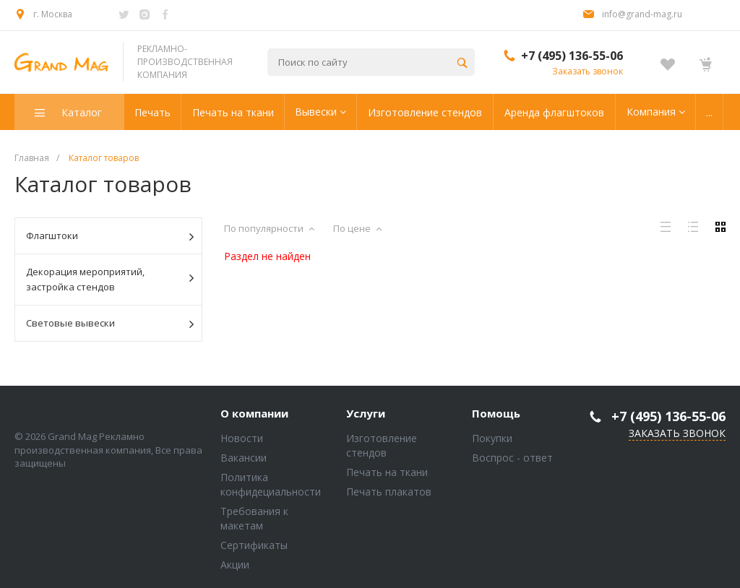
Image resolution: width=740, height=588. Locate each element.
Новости (241, 438)
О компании (254, 413)
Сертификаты (254, 545)
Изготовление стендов (381, 445)
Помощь (496, 413)
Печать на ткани (387, 472)
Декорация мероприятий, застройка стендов (110, 279)
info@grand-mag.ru (642, 14)
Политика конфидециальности (270, 484)
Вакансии (243, 457)
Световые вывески (110, 323)
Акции (234, 564)
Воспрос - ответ (512, 457)
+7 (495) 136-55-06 (572, 56)
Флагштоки (110, 236)
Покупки (492, 438)
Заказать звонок (587, 71)
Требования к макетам (254, 518)
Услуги (365, 413)
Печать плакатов (388, 491)
